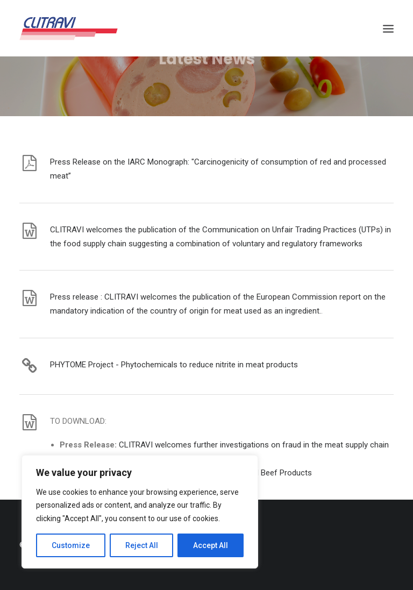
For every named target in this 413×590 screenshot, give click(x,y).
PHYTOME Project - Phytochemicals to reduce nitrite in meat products (174, 364)
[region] (140, 512)
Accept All (210, 545)
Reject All (141, 545)
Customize (71, 545)
